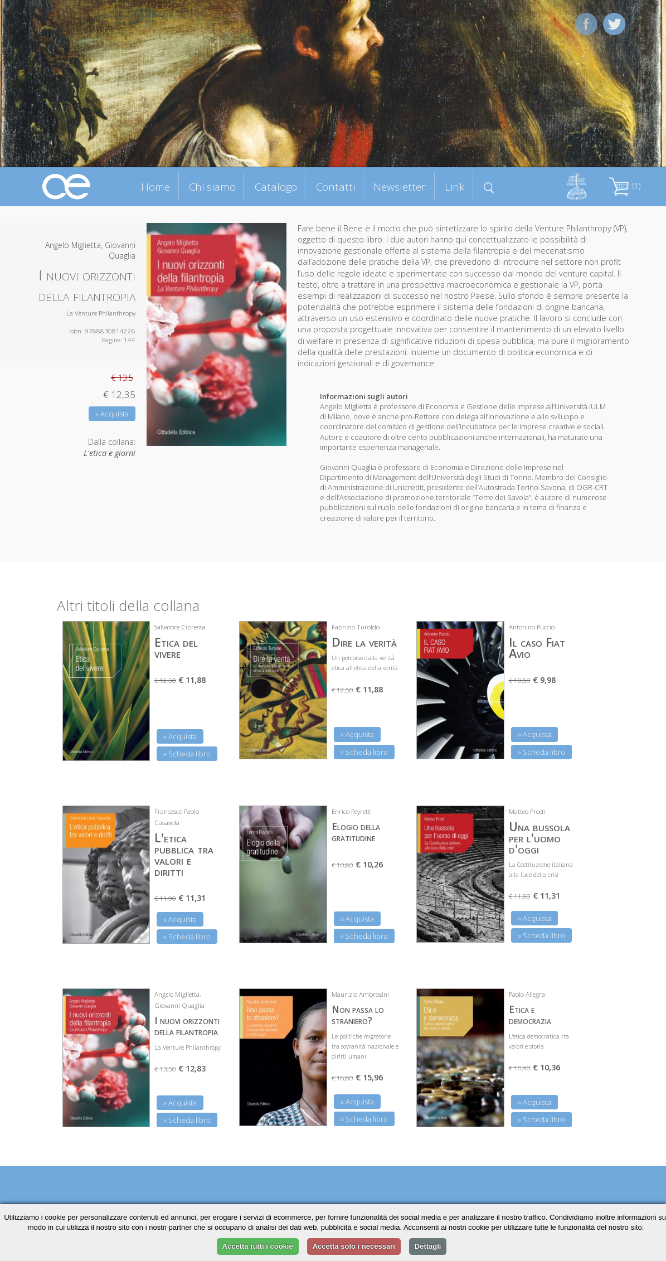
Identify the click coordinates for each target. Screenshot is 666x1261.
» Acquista (112, 414)
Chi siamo (212, 186)
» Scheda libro (187, 754)
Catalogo (276, 186)
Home (155, 186)
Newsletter (399, 186)
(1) (624, 186)
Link (455, 186)
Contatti (335, 186)
